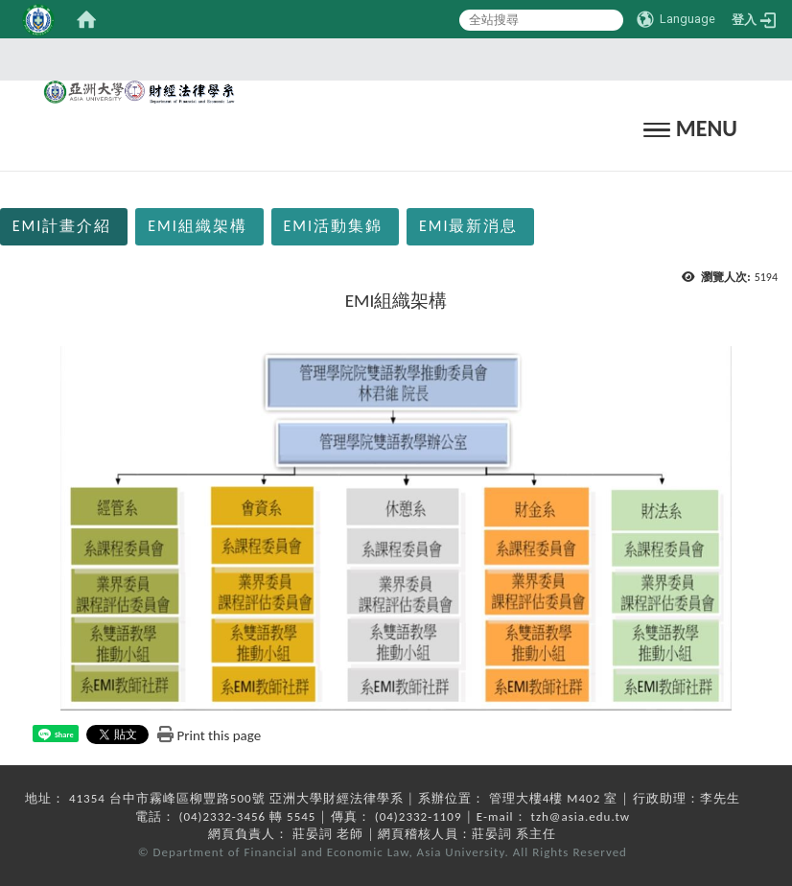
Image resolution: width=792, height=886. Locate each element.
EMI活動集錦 (334, 226)
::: (390, 59)
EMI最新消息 (469, 226)
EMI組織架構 (197, 226)
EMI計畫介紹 (62, 226)
